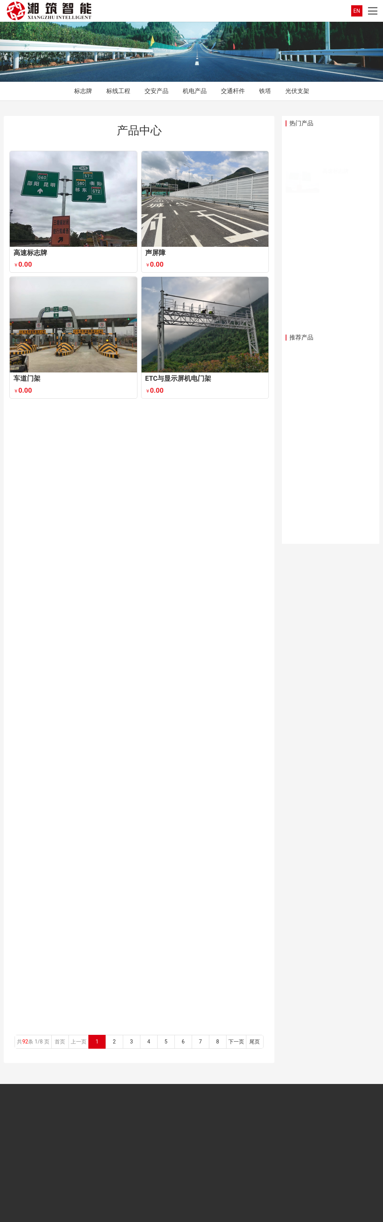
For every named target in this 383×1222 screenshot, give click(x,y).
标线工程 (118, 91)
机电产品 (195, 91)
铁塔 (265, 91)
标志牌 (83, 91)
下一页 (236, 1042)
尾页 (254, 1042)
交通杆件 (233, 91)
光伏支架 (297, 91)
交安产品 (156, 91)
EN (356, 11)
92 (25, 1042)
